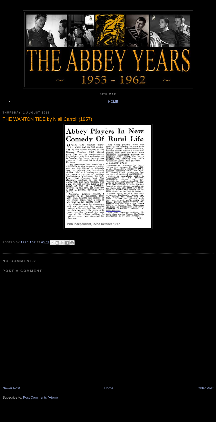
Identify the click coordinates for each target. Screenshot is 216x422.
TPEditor (29, 242)
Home (108, 388)
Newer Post (11, 388)
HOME (113, 102)
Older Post (205, 388)
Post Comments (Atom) (40, 397)
